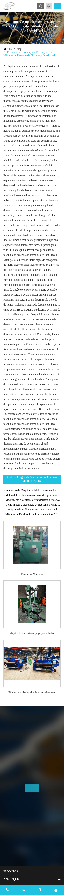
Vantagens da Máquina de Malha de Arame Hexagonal (33, 490)
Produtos (10, 871)
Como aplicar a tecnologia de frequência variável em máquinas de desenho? (33, 504)
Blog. (19, 48)
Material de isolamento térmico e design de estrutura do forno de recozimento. (33, 495)
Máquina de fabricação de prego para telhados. (32, 633)
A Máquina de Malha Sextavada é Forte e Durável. (33, 509)
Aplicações (11, 879)
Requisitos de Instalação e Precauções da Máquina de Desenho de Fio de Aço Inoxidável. (29, 54)
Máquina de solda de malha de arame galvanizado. (32, 692)
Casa (10, 48)
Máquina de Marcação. (32, 574)
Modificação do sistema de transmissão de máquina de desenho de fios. (33, 499)
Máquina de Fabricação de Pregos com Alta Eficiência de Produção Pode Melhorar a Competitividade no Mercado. (33, 514)
